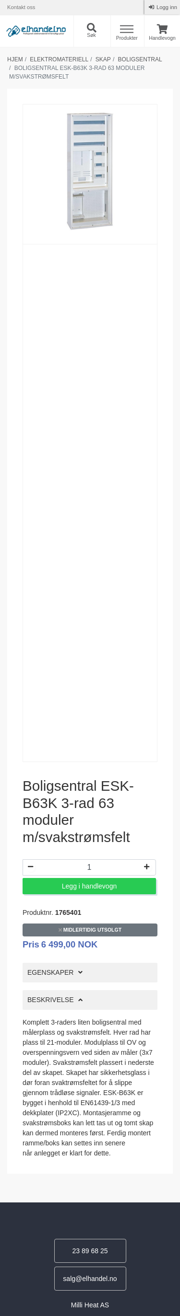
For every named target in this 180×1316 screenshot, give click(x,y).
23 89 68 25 (90, 1251)
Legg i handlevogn (89, 886)
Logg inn (166, 7)
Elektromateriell (59, 59)
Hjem (15, 59)
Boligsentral (140, 59)
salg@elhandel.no (90, 1278)
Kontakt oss (21, 7)
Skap (103, 59)
